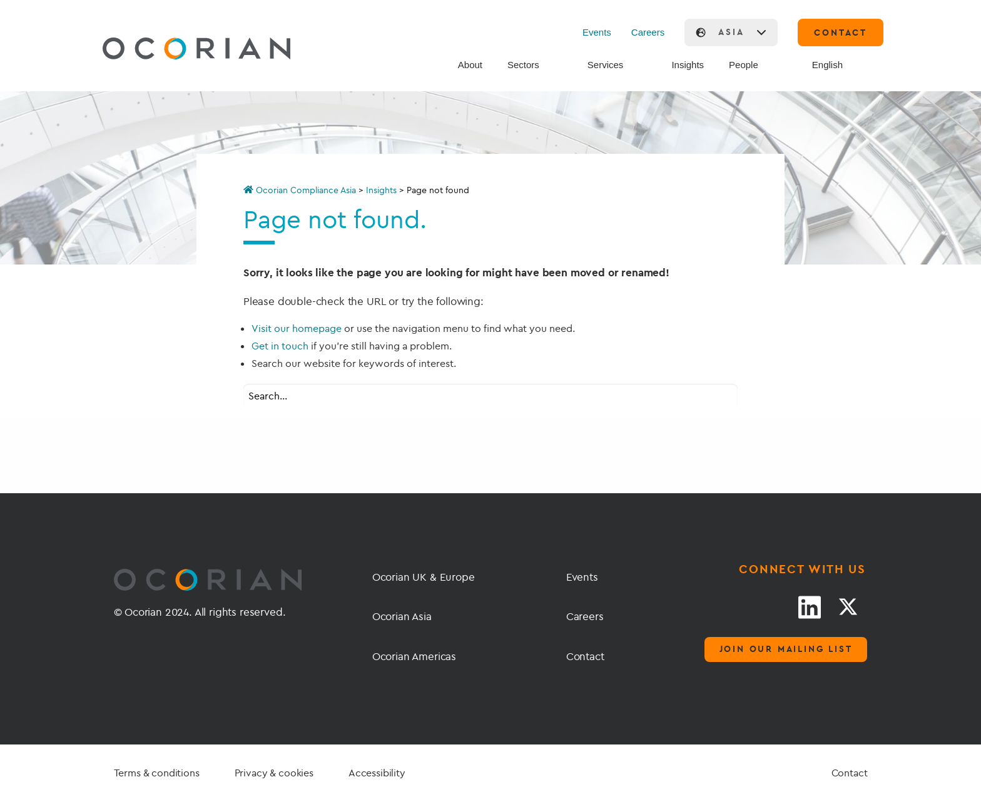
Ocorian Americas (414, 656)
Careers (647, 32)
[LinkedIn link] (810, 607)
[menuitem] (839, 65)
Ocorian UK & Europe (423, 576)
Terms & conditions (157, 772)
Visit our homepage (297, 328)
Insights (381, 190)
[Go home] (167, 50)
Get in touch (280, 345)
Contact (585, 656)
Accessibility (376, 772)
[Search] (792, 65)
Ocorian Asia (402, 616)
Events (596, 32)
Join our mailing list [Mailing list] (786, 648)
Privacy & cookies (274, 772)
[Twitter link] (848, 607)
